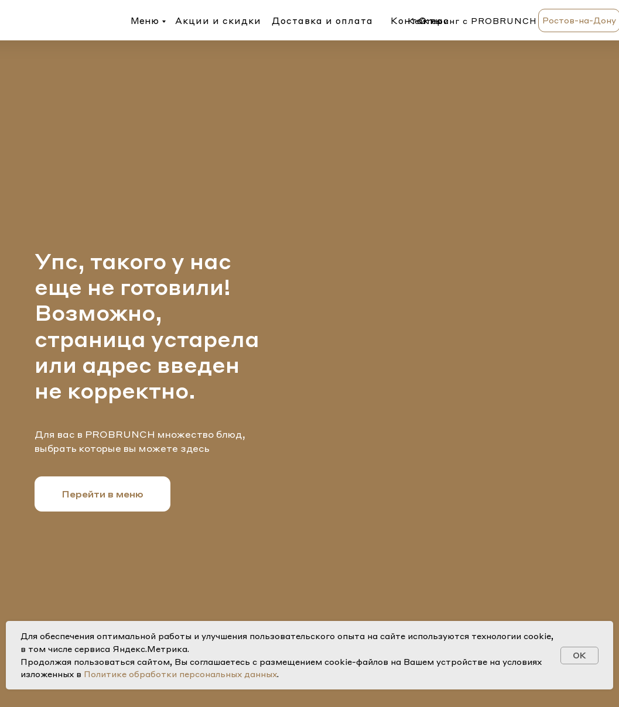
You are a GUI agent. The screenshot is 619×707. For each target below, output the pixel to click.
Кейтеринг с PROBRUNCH (472, 20)
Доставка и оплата (322, 20)
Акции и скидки (218, 20)
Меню (145, 20)
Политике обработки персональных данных (180, 673)
